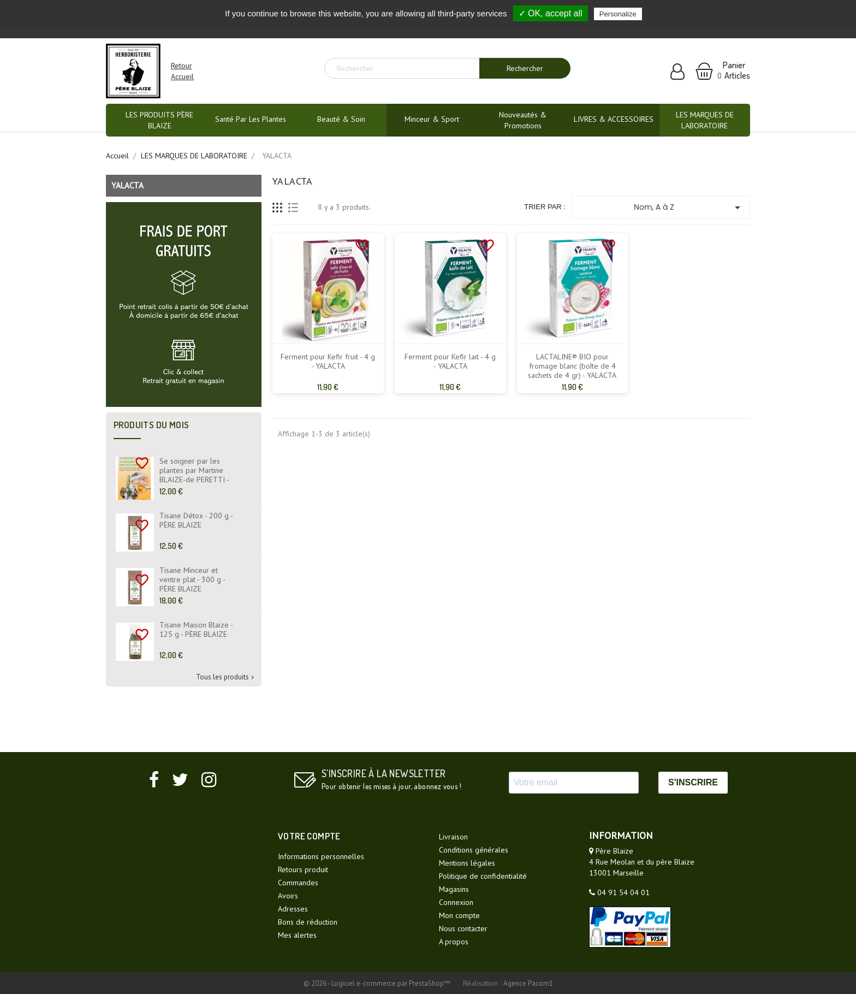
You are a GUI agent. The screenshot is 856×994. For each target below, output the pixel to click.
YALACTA (127, 185)
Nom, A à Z (689, 207)
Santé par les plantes (250, 119)
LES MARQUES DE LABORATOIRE (705, 120)
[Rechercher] (406, 68)
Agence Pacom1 (528, 983)
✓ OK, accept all (550, 13)
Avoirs (288, 896)
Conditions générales (473, 850)
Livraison (453, 837)
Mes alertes (297, 935)
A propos (453, 941)
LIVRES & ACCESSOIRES (613, 119)
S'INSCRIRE (693, 782)
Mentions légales (467, 863)
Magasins (454, 889)
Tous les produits (226, 677)
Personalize (618, 14)
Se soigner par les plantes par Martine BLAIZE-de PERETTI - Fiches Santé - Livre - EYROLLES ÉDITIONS (194, 480)
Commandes (298, 882)
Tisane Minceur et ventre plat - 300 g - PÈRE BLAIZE (192, 580)
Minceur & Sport (432, 119)
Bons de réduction (307, 922)
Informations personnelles (321, 856)
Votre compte (309, 836)
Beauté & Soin (341, 119)
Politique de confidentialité (483, 876)
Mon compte (459, 915)
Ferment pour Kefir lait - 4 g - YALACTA (450, 361)
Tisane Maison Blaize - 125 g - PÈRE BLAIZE (196, 629)
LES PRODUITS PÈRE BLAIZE (159, 120)
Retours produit (303, 869)
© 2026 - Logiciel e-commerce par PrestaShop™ (378, 983)
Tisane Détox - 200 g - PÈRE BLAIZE (196, 520)
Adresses (293, 909)
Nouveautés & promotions (522, 120)
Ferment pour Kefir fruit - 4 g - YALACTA (328, 361)
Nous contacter (463, 928)
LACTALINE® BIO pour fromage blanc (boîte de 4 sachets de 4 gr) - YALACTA (572, 366)
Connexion (456, 902)
